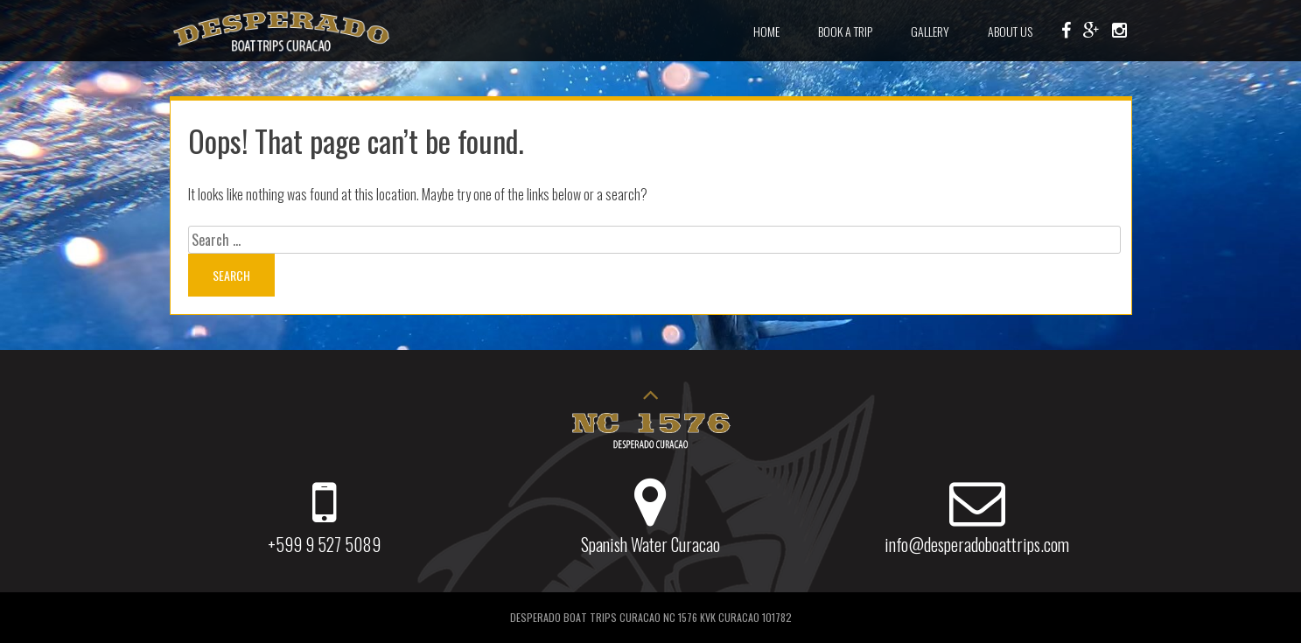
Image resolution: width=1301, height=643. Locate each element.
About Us (1010, 31)
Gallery (930, 31)
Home (766, 31)
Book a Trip (845, 31)
